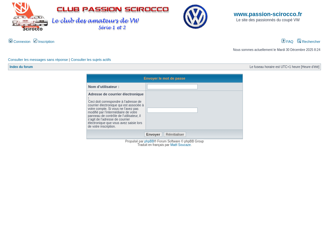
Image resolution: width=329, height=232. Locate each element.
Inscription (43, 42)
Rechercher (308, 42)
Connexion (20, 42)
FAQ (287, 42)
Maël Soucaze (180, 145)
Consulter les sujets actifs (91, 60)
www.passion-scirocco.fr (268, 14)
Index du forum (21, 67)
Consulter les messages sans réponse (38, 60)
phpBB (149, 141)
